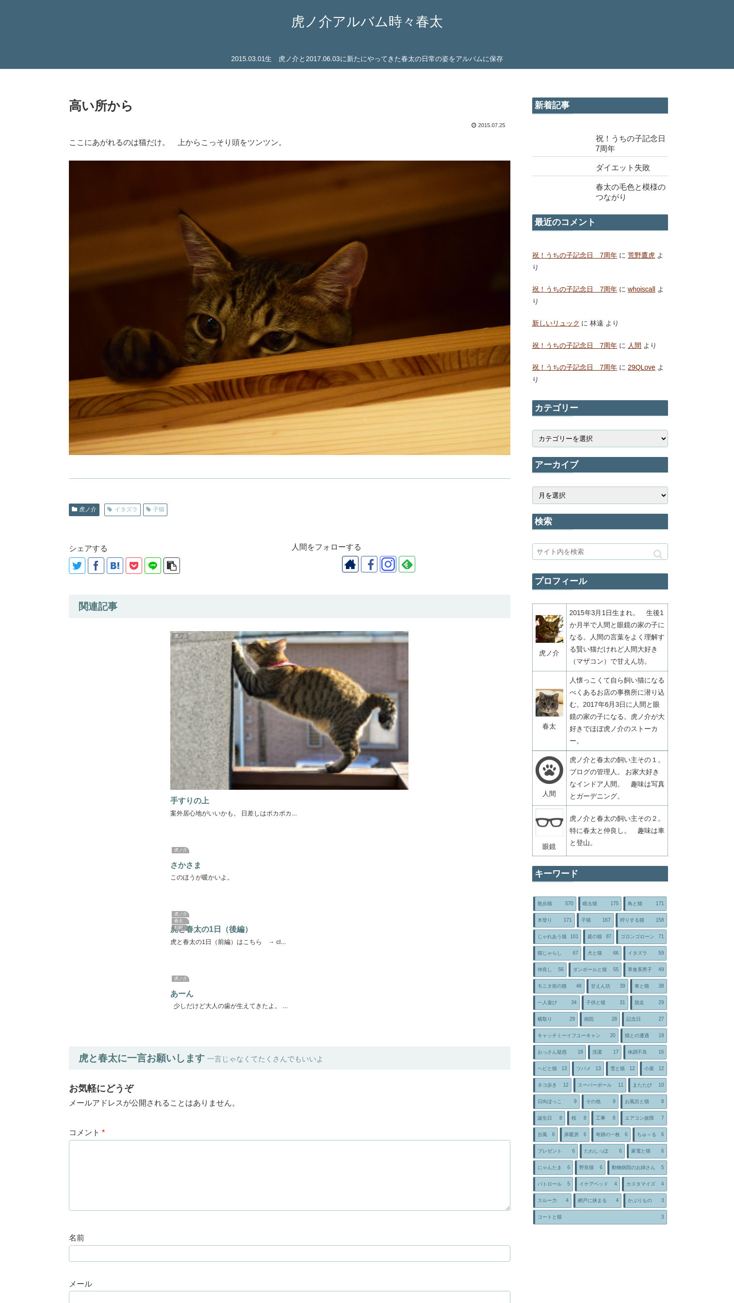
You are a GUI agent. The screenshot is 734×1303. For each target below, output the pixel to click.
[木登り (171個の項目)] (554, 920)
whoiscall (641, 289)
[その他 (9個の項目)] (600, 1101)
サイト (80, 1055)
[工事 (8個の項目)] (605, 1118)
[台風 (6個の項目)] (545, 1134)
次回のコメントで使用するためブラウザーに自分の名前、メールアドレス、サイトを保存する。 (246, 1101)
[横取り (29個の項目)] (555, 1019)
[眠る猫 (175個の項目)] (599, 903)
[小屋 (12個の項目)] (653, 1068)
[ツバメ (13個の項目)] (588, 1068)
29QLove (641, 367)
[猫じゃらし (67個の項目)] (557, 953)
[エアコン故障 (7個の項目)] (643, 1118)
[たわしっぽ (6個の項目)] (602, 1151)
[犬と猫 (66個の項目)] (602, 953)
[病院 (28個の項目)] (600, 1019)
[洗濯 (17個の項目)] (604, 1052)
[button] (658, 554)
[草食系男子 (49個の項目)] (645, 969)
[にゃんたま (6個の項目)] (553, 1167)
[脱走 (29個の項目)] (648, 1002)
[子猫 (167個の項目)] (595, 920)
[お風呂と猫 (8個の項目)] (643, 1101)
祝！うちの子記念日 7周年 (575, 255)
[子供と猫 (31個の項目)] (605, 1002)
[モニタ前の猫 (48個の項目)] (559, 986)
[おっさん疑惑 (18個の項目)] (559, 1052)
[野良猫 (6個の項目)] (590, 1167)
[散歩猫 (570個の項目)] (554, 903)
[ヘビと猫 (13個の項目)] (551, 1068)
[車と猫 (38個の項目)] (648, 986)
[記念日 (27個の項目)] (644, 1019)
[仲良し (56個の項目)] (550, 969)
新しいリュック (556, 323)
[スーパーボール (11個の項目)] (599, 1085)
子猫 (155, 509)
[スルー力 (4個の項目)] (552, 1200)
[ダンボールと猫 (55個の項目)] (595, 969)
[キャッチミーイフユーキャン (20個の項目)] (576, 1035)
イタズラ (122, 509)
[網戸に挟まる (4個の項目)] (597, 1200)
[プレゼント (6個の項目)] (555, 1151)
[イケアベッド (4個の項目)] (597, 1184)
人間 (634, 345)
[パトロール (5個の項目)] (553, 1184)
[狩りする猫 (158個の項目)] (641, 920)
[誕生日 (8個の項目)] (549, 1118)
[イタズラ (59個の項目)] (645, 953)
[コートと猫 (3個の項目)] (600, 1217)
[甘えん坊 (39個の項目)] (607, 986)
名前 (76, 963)
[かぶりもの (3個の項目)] (645, 1200)
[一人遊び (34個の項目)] (556, 1002)
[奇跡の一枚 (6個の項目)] (611, 1134)
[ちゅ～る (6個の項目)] (650, 1134)
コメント (87, 858)
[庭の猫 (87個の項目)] (598, 936)
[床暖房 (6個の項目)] (574, 1134)
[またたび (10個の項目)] (647, 1085)
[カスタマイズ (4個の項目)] (644, 1184)
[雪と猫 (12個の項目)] (622, 1068)
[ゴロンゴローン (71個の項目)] (641, 936)
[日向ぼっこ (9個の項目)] (556, 1101)
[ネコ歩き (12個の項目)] (552, 1085)
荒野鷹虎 (641, 255)
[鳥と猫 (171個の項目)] (645, 903)
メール (80, 1009)
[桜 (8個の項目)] (578, 1118)
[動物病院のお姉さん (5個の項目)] (637, 1167)
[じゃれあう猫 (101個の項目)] (557, 936)
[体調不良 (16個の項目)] (645, 1052)
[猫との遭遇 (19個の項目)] (643, 1035)
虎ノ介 (84, 509)
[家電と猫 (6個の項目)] (647, 1151)
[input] (600, 551)
